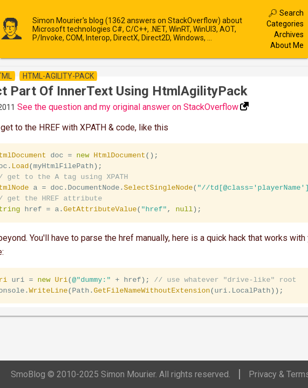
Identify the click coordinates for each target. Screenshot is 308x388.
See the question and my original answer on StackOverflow (127, 107)
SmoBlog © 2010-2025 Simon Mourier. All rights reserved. (120, 374)
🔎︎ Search (286, 13)
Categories (285, 23)
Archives (289, 34)
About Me (287, 45)
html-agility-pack (58, 76)
